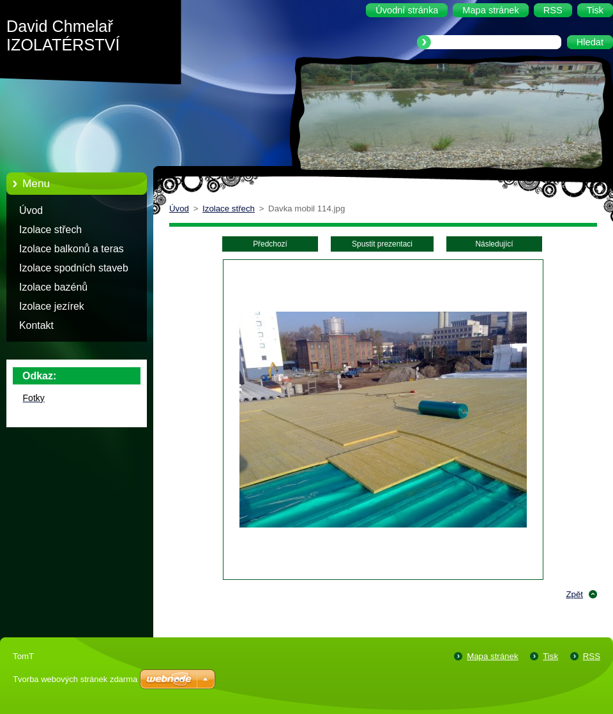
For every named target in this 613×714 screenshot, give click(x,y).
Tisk (550, 656)
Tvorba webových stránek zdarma (75, 679)
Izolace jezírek (51, 306)
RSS (591, 656)
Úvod (31, 210)
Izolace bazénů (53, 287)
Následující (494, 243)
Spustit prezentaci (382, 243)
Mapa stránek (492, 656)
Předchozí (270, 243)
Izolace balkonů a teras (71, 248)
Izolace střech (50, 229)
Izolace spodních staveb (73, 267)
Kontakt (36, 325)
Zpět (574, 594)
